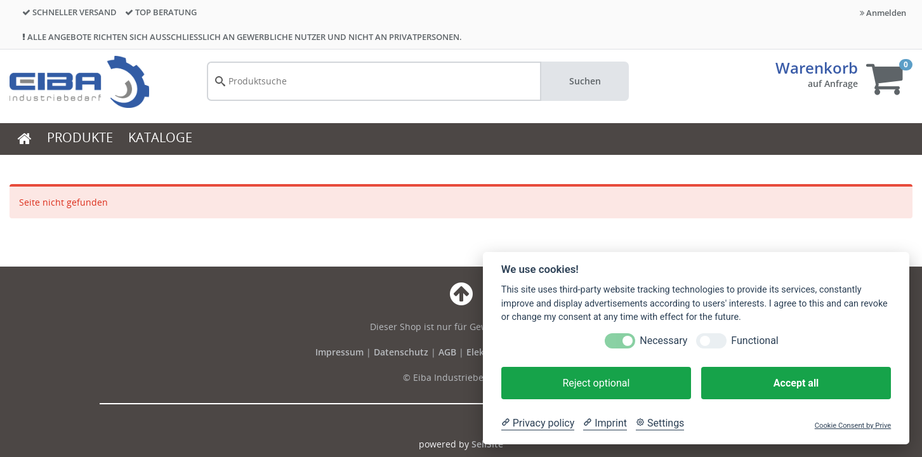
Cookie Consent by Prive (853, 425)
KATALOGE (160, 137)
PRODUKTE (80, 137)
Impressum (340, 352)
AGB (448, 352)
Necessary (663, 340)
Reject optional (595, 383)
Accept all (796, 383)
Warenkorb (816, 67)
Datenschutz (401, 352)
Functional (754, 340)
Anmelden (883, 12)
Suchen (585, 81)
